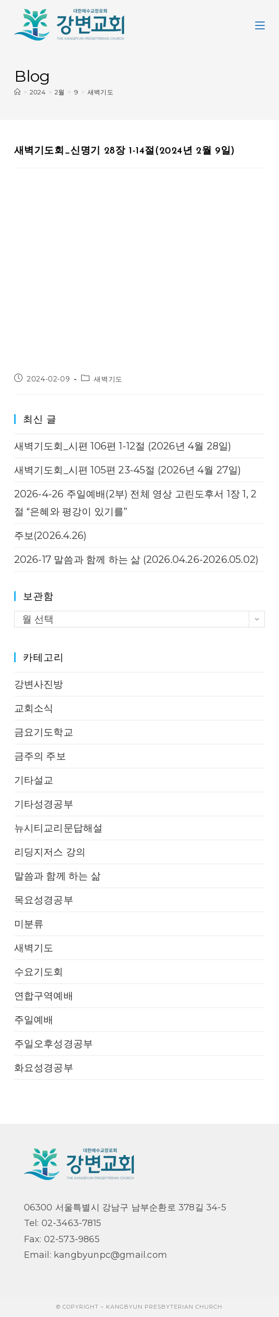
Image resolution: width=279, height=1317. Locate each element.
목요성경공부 (43, 900)
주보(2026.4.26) (50, 535)
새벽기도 (100, 92)
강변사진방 (39, 684)
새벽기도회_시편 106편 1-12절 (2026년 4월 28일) (123, 446)
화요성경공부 (43, 1067)
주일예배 (34, 1020)
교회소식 (34, 708)
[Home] (17, 92)
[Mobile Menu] (260, 24)
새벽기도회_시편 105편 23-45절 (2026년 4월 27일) (127, 470)
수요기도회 (39, 972)
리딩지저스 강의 (50, 852)
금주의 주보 (40, 756)
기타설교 (34, 780)
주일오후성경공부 (53, 1043)
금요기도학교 (43, 732)
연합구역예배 (43, 996)
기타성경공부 (43, 804)
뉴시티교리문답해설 (58, 828)
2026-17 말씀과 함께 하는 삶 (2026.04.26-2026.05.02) (136, 559)
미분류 (29, 924)
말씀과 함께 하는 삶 (57, 876)
